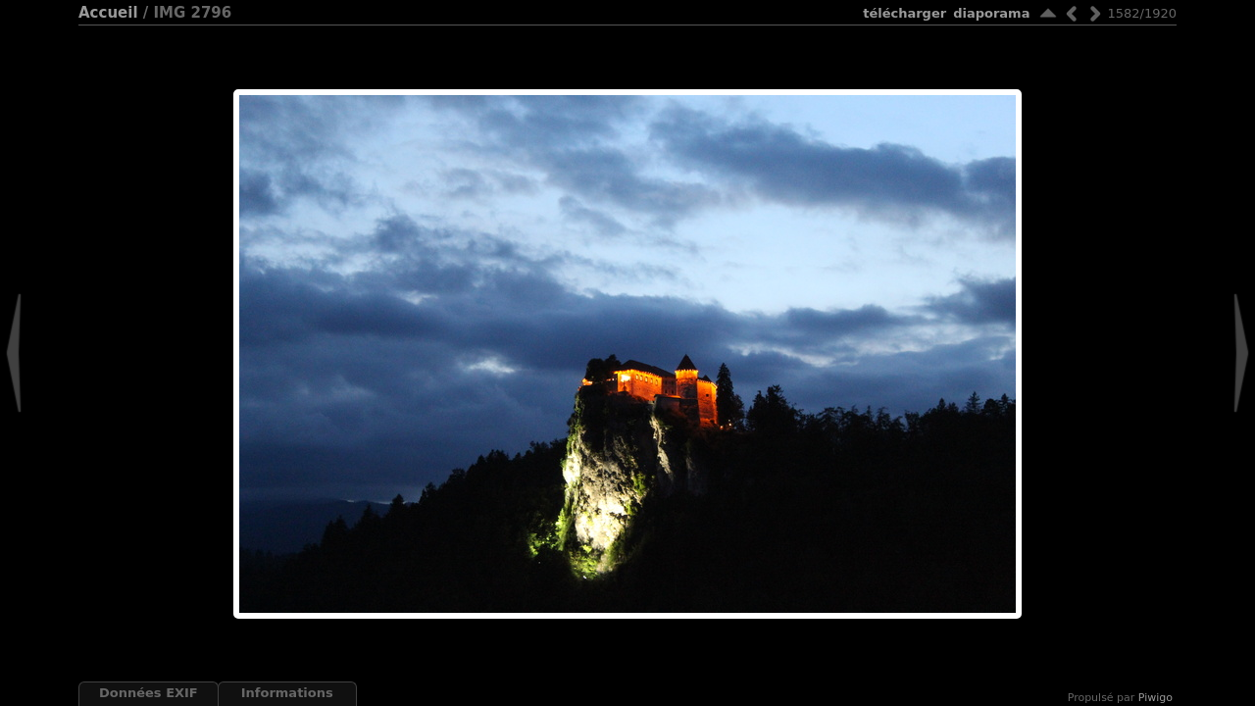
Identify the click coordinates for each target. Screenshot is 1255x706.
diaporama (991, 13)
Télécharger (904, 13)
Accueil (108, 13)
